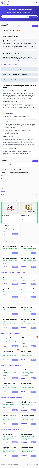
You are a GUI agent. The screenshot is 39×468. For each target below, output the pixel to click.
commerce (23, 353)
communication (14, 387)
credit (13, 419)
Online (2, 185)
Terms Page (35, 464)
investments (11, 248)
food (13, 229)
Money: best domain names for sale (11, 303)
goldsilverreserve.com (10, 246)
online (4, 228)
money (16, 248)
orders (29, 341)
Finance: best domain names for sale (11, 242)
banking (8, 405)
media (9, 387)
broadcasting (5, 451)
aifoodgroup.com (27, 448)
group (33, 405)
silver (7, 250)
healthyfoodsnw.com (10, 226)
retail (6, 341)
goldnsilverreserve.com (29, 246)
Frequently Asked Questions (9, 64)
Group (2, 194)
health (15, 228)
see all (19, 200)
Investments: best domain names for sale (13, 272)
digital (34, 353)
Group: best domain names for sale (11, 429)
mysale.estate (26, 351)
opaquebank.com (9, 402)
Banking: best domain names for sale (11, 397)
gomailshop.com (27, 370)
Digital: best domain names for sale (11, 365)
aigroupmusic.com (9, 448)
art (31, 437)
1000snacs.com (8, 351)
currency (10, 250)
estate (31, 355)
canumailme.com (9, 383)
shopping (8, 340)
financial (12, 405)
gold (4, 248)
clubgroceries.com (9, 338)
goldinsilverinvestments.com (13, 258)
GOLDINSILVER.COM (25, 215)
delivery (9, 229)
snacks (33, 341)
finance (7, 248)
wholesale (26, 340)
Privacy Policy (29, 464)
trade (4, 262)
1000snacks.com (27, 338)
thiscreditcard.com (9, 415)
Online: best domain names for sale (11, 333)
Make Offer (34, 25)
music (13, 451)
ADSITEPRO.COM (5, 215)
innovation (33, 449)
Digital (2, 188)
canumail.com (26, 383)
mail (22, 375)
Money (2, 181)
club (4, 341)
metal (4, 250)
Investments (3, 178)
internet (12, 228)
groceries (10, 341)
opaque (4, 407)
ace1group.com (8, 434)
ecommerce (5, 229)
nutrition (23, 451)
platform (4, 388)
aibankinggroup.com (19, 165)
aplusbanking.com (27, 415)
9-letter (4, 439)
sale (27, 355)
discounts (12, 353)
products (7, 228)
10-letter (23, 439)
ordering (11, 355)
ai (29, 449)
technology (23, 449)
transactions (24, 355)
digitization (31, 451)
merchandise (31, 340)
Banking (3, 191)
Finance (2, 175)
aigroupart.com (26, 434)
